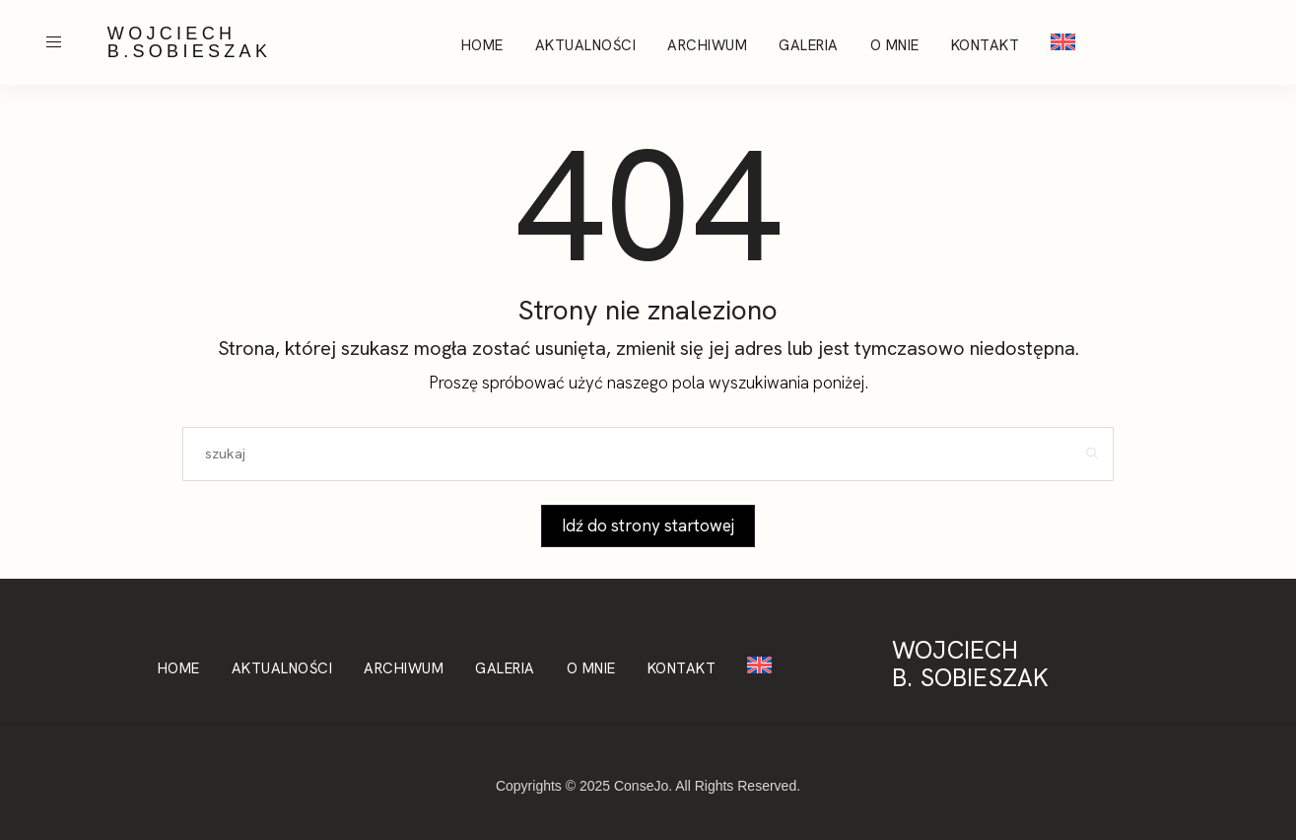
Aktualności (586, 45)
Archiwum (707, 45)
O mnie (895, 45)
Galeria (809, 45)
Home (482, 45)
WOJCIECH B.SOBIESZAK (189, 42)
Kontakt (985, 45)
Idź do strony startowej (648, 525)
